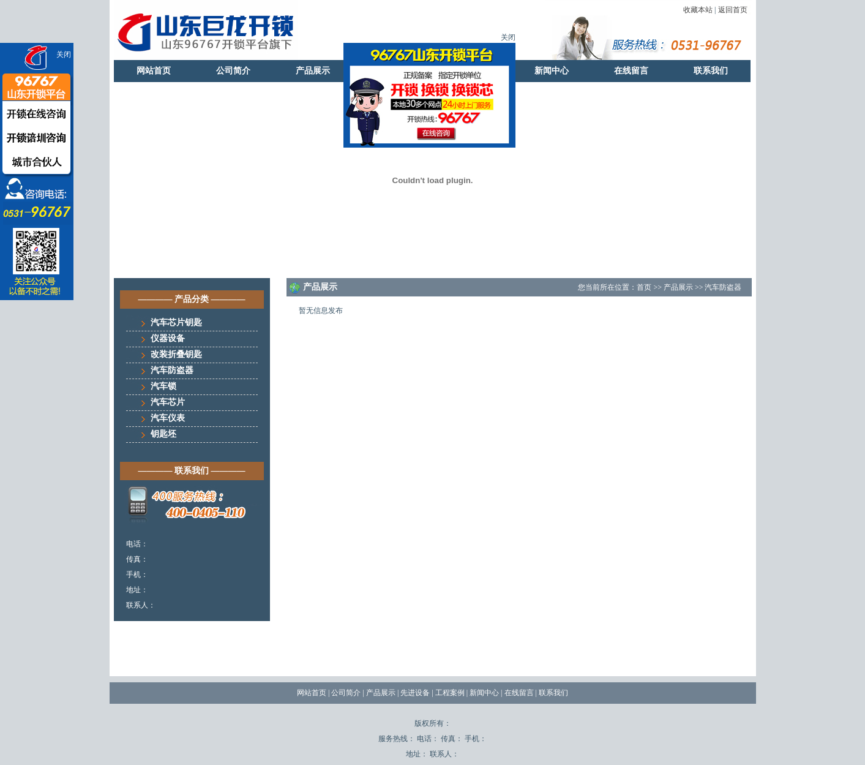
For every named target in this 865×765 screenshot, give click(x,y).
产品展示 (313, 70)
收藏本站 (698, 10)
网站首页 (154, 70)
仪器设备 (168, 338)
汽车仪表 (168, 418)
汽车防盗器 (172, 370)
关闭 (63, 54)
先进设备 (415, 692)
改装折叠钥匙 (176, 354)
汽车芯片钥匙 (176, 322)
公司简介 (233, 70)
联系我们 (711, 70)
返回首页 (732, 10)
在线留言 (631, 70)
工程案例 (450, 692)
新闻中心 (551, 70)
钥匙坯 (163, 434)
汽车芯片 (168, 402)
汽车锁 (163, 386)
